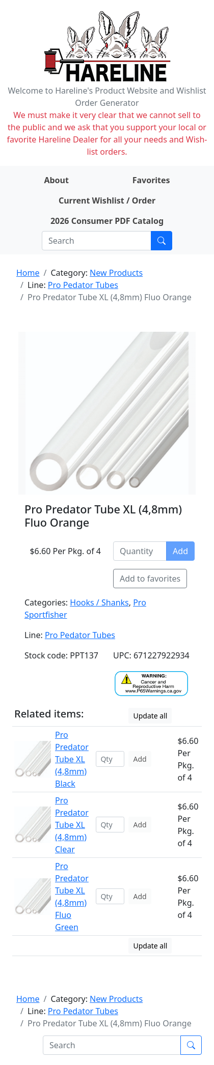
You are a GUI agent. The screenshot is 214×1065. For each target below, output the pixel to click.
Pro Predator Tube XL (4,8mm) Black (72, 759)
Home (28, 272)
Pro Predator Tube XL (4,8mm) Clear (72, 825)
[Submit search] (161, 240)
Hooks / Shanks (99, 602)
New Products (116, 272)
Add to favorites (150, 578)
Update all (150, 716)
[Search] (96, 240)
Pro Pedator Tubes (83, 285)
